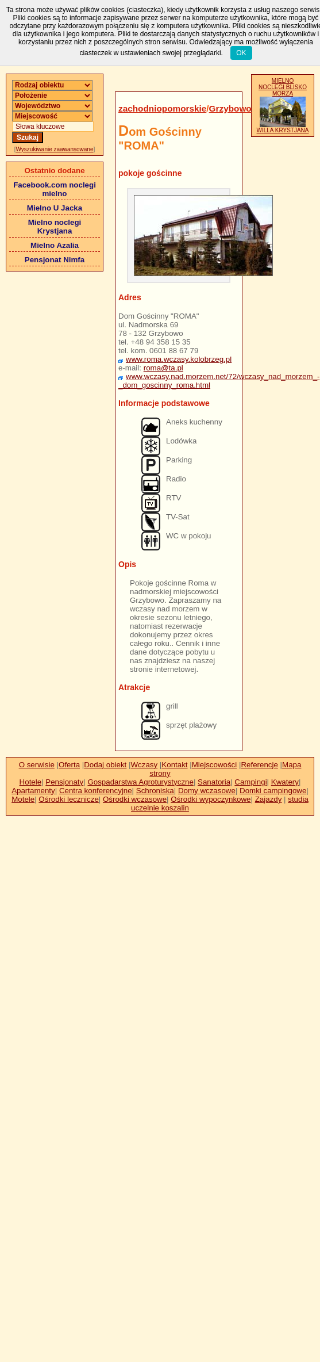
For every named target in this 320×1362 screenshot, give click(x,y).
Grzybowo (230, 108)
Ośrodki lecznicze (68, 799)
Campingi (250, 782)
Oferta (69, 764)
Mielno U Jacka (54, 208)
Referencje (259, 764)
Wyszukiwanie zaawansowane (55, 149)
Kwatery (285, 782)
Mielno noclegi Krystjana (55, 226)
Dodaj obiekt (105, 764)
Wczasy (144, 764)
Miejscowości (214, 764)
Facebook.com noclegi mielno (54, 189)
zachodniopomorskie (162, 108)
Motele (22, 799)
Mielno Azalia (54, 245)
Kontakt (174, 764)
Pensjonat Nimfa (54, 259)
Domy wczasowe (207, 790)
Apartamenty (33, 790)
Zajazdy (268, 799)
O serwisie (37, 764)
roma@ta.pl (163, 368)
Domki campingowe (273, 790)
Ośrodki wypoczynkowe (210, 799)
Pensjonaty (64, 782)
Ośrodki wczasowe (135, 799)
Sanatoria (214, 782)
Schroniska (155, 790)
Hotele (31, 782)
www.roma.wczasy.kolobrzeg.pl (179, 359)
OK (241, 53)
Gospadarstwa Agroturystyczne (140, 782)
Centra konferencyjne (95, 790)
